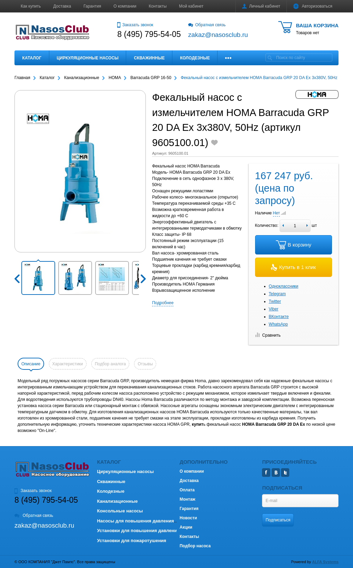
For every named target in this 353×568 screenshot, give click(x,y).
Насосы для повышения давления (135, 520)
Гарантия (92, 6)
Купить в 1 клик (293, 267)
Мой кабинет (191, 6)
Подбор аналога (110, 364)
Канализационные (117, 501)
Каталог (31, 58)
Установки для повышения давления (138, 530)
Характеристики (67, 364)
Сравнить (268, 335)
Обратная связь (207, 24)
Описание (30, 364)
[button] (38, 278)
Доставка (62, 6)
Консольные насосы (120, 510)
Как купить (31, 6)
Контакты (158, 6)
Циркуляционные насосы (87, 58)
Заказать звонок (135, 24)
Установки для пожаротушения (131, 540)
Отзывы (145, 364)
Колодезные (195, 58)
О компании (124, 6)
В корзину (293, 244)
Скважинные (149, 58)
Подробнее (162, 302)
